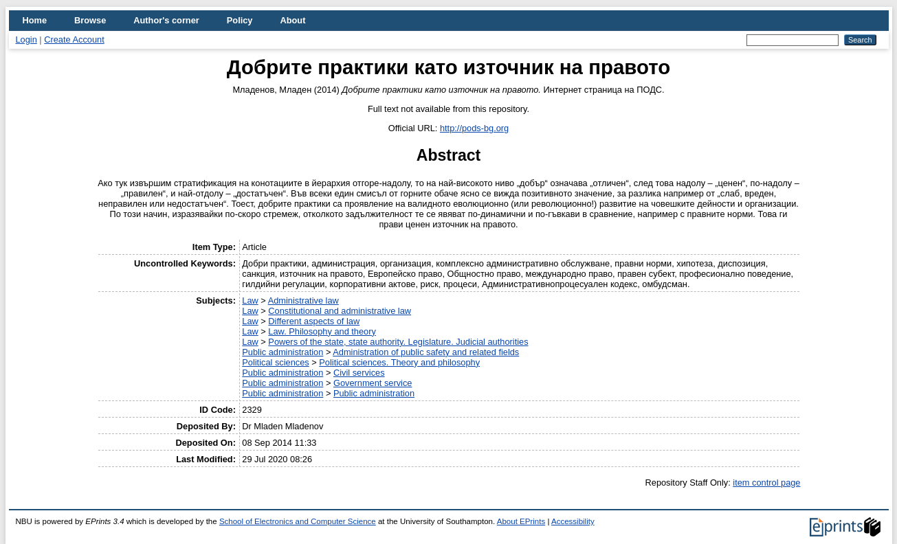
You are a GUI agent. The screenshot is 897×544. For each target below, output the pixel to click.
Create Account (74, 39)
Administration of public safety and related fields (426, 352)
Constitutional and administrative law (339, 311)
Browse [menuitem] (90, 20)
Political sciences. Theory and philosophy (399, 362)
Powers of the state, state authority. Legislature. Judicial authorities (398, 342)
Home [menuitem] (35, 20)
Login (26, 39)
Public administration (282, 352)
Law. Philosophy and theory (322, 331)
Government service (372, 383)
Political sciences (275, 362)
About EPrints (521, 521)
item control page (766, 482)
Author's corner (166, 20)
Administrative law (303, 300)
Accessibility (573, 521)
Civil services (359, 372)
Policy (240, 20)
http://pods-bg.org (474, 128)
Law (250, 300)
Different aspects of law (313, 321)
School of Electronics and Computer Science (297, 521)
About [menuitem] (292, 20)
